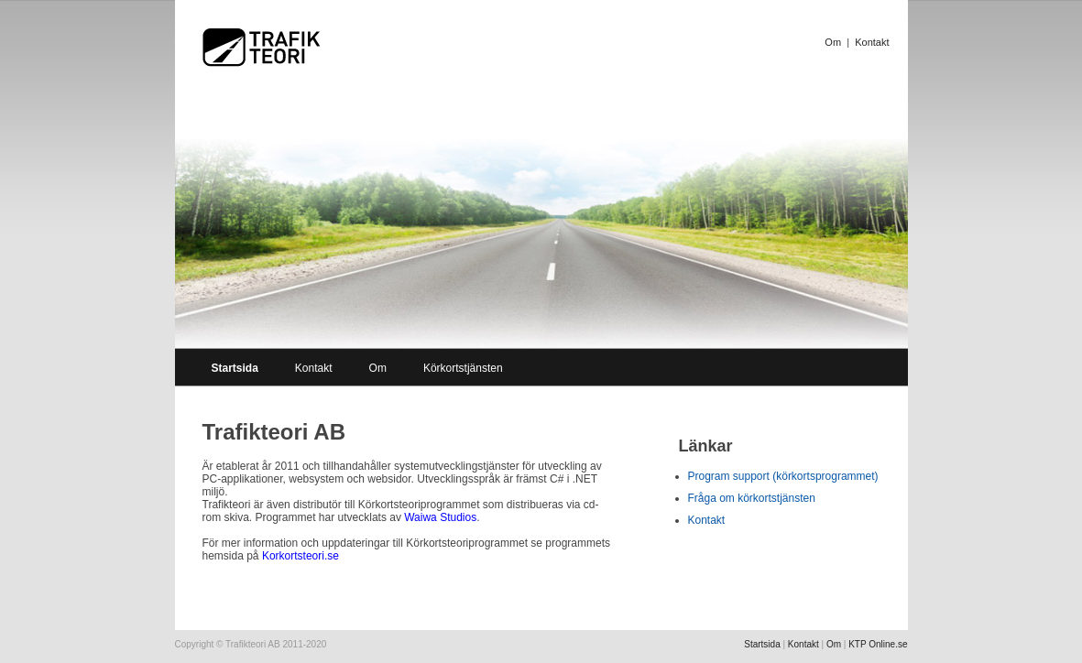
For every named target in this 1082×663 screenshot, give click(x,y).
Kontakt (872, 42)
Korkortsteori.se (300, 555)
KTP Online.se (877, 644)
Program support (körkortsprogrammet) (783, 476)
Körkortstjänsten (463, 368)
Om (833, 42)
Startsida (762, 644)
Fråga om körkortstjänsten (751, 498)
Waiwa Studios (440, 517)
